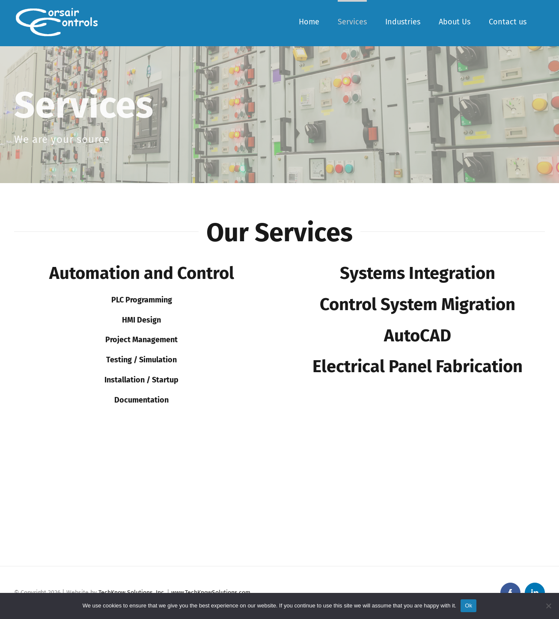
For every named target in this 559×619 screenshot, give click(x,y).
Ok (468, 605)
